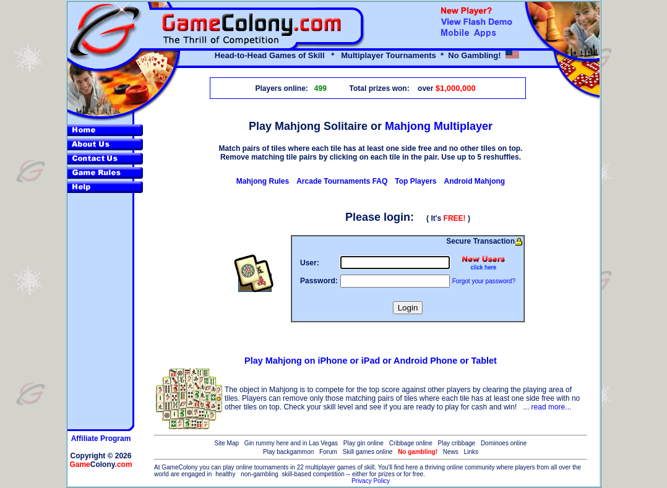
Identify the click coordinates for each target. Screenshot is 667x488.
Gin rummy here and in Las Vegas (291, 443)
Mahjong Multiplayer (439, 126)
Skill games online (368, 451)
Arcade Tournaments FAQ (341, 181)
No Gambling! (474, 55)
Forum (328, 451)
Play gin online (363, 443)
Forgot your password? (483, 281)
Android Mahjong (474, 181)
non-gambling (259, 474)
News (450, 451)
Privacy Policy (370, 480)
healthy (225, 474)
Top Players (415, 181)
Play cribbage (457, 443)
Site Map (227, 443)
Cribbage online (410, 443)
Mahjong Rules (262, 181)
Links (471, 451)
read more (548, 407)
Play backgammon (288, 451)
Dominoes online (504, 443)
